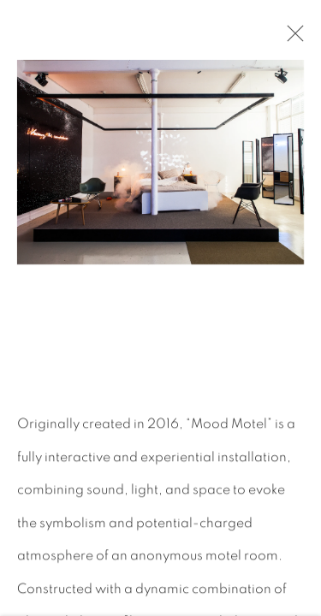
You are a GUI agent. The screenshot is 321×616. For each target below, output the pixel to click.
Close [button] (291, 38)
